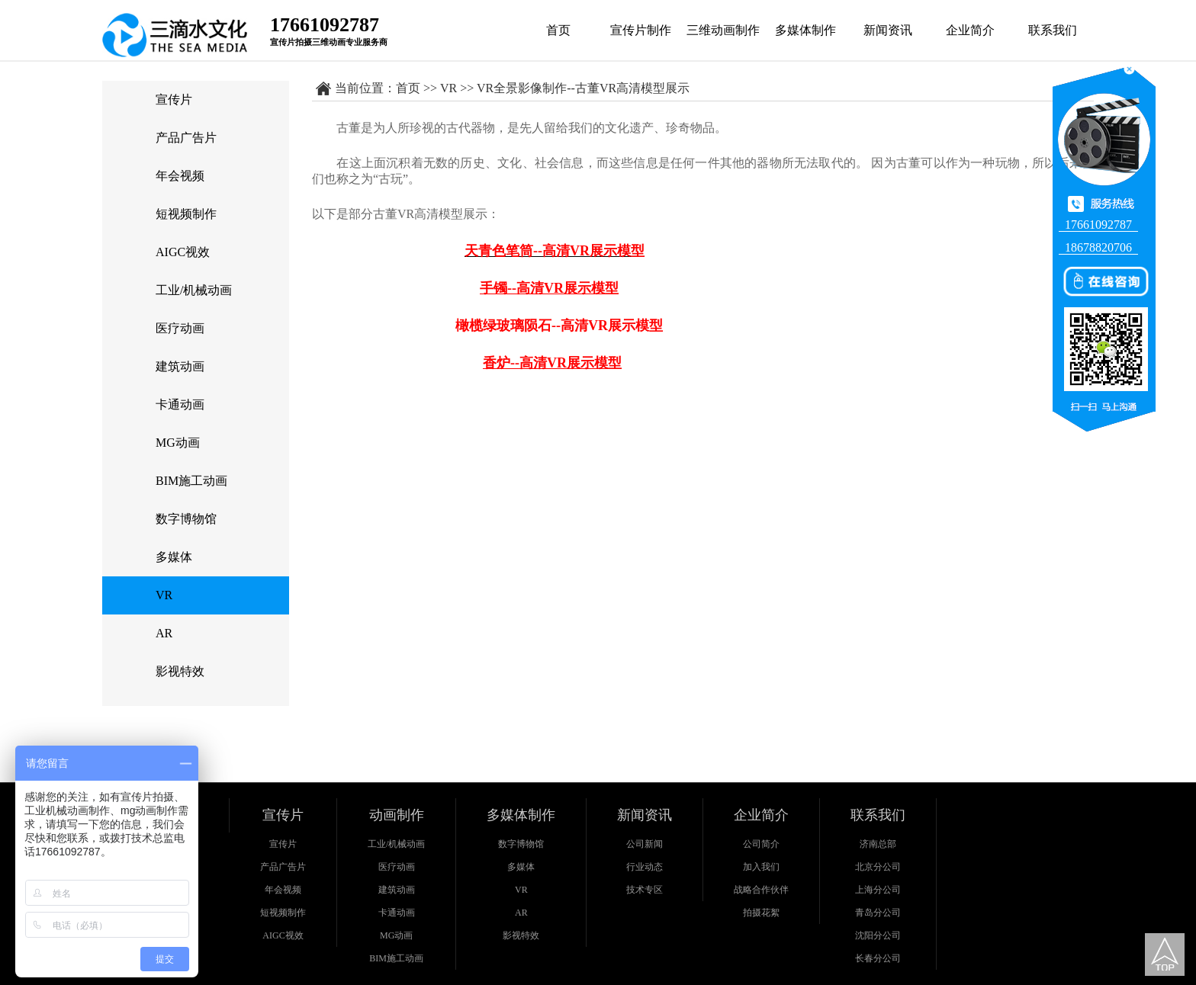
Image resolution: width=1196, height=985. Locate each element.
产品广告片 (186, 137)
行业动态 (644, 866)
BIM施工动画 (191, 480)
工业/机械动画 (194, 290)
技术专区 (644, 889)
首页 (558, 30)
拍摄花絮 (761, 912)
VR (164, 595)
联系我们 (1052, 30)
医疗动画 (180, 328)
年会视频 (180, 175)
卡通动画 (180, 404)
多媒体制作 (805, 30)
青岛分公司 (878, 912)
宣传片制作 (640, 30)
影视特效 (180, 671)
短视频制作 (186, 213)
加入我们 (761, 866)
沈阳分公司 (878, 935)
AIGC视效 (183, 251)
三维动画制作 (723, 30)
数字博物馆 (186, 518)
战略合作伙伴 (761, 889)
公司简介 (761, 844)
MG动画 (178, 442)
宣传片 (174, 99)
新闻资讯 (887, 30)
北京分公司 (878, 866)
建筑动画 (180, 366)
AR (164, 633)
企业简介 (970, 30)
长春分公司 (878, 958)
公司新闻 (644, 844)
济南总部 (878, 844)
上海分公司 (878, 889)
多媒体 (174, 556)
